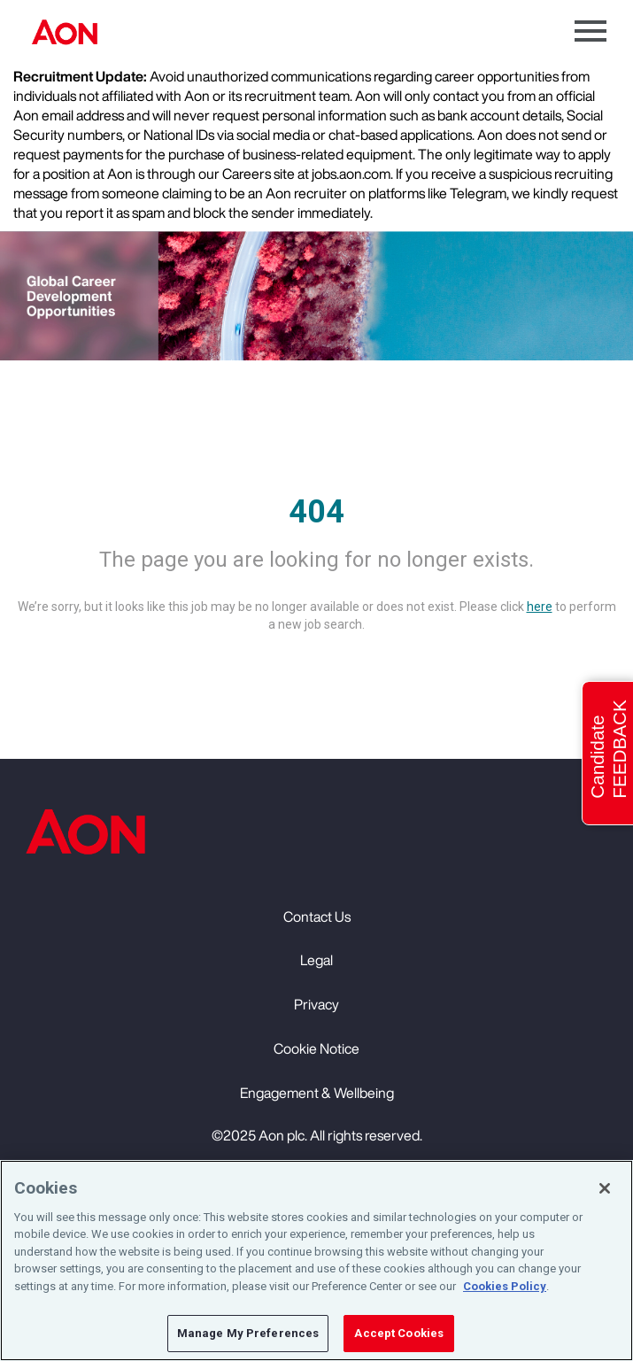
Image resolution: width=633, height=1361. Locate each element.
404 (316, 511)
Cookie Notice (316, 1048)
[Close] (604, 1188)
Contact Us (317, 916)
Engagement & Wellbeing (317, 1092)
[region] (316, 1260)
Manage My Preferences (248, 1333)
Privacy (316, 1004)
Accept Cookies (399, 1333)
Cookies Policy (504, 1286)
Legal (316, 959)
